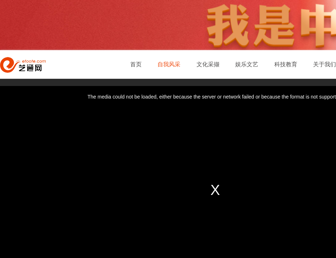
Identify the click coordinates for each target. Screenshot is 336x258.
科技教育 (285, 64)
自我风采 (168, 64)
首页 (136, 64)
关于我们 (324, 64)
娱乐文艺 (246, 64)
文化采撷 (208, 64)
